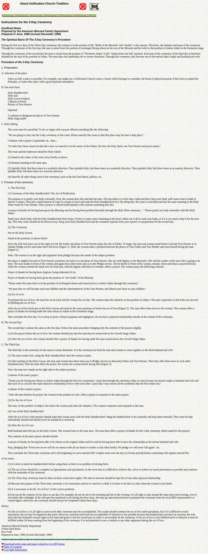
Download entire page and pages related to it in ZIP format (34, 544)
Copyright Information (15, 549)
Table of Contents (13, 547)
